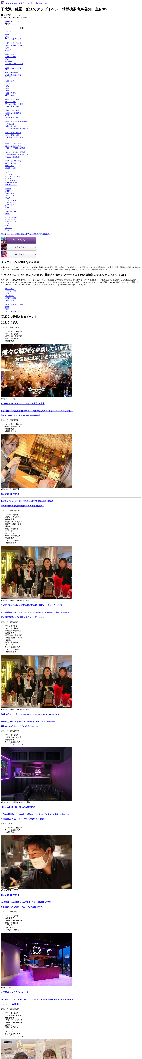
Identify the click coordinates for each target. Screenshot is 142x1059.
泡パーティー (10, 193)
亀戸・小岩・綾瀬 (12, 99)
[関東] (7, 307)
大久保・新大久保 (12, 157)
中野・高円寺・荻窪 (13, 161)
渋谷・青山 (9, 289)
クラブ (8, 32)
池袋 (7, 91)
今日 (8, 234)
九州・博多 (9, 300)
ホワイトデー (10, 205)
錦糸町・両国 (10, 168)
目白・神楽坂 (10, 93)
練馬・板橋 (9, 95)
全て (7, 172)
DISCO (8, 189)
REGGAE (9, 178)
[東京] (7, 309)
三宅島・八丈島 (11, 117)
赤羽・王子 (9, 166)
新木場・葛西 (10, 102)
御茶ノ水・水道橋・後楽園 (16, 122)
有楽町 (8, 50)
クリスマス (9, 196)
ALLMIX (8, 174)
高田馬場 (8, 61)
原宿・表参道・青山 (13, 75)
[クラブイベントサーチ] (14, 304)
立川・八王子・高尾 (13, 68)
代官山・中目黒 (11, 72)
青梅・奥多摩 (10, 126)
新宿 (7, 59)
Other (7, 230)
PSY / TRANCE (11, 180)
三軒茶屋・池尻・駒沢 (14, 137)
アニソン (8, 228)
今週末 (23, 234)
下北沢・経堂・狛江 (13, 39)
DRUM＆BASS (11, 185)
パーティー (9, 209)
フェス (8, 198)
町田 (7, 115)
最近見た (44, 234)
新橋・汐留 (9, 54)
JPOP (7, 224)
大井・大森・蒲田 (12, 106)
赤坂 (7, 86)
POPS (7, 214)
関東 (7, 34)
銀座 (7, 48)
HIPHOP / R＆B (11, 182)
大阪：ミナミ (10, 293)
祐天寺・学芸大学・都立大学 (16, 155)
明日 (12, 234)
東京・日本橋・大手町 (14, 46)
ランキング (32, 234)
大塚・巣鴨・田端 (12, 135)
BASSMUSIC (10, 220)
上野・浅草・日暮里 (13, 43)
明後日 (17, 234)
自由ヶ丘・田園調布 (13, 113)
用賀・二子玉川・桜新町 (15, 148)
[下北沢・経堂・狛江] (13, 311)
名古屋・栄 (9, 296)
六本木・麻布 (10, 291)
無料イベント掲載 (12, 22)
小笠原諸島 (9, 124)
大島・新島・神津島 (13, 133)
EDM (7, 207)
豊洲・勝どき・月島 (13, 146)
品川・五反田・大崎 (13, 143)
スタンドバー (10, 212)
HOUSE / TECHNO (12, 176)
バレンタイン (10, 203)
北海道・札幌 (10, 298)
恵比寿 (8, 77)
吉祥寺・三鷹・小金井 (14, 64)
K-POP (7, 226)
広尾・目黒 (9, 81)
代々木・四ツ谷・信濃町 (15, 152)
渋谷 (7, 70)
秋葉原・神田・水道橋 (14, 104)
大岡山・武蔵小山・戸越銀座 (16, 129)
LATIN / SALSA (11, 218)
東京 (7, 37)
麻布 (7, 88)
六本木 (8, 84)
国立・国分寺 (10, 163)
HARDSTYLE (10, 222)
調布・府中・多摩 (12, 110)
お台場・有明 (10, 57)
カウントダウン (11, 200)
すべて (3, 234)
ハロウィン (9, 191)
